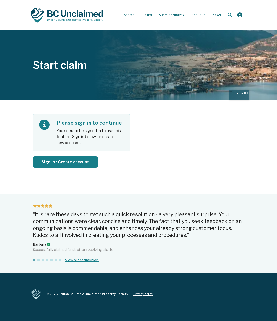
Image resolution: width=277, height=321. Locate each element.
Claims (146, 15)
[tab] (34, 260)
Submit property (171, 15)
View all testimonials (82, 260)
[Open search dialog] (230, 14)
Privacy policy (143, 294)
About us (198, 15)
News (216, 15)
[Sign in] (240, 15)
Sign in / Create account (65, 162)
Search (129, 15)
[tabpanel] (138, 228)
